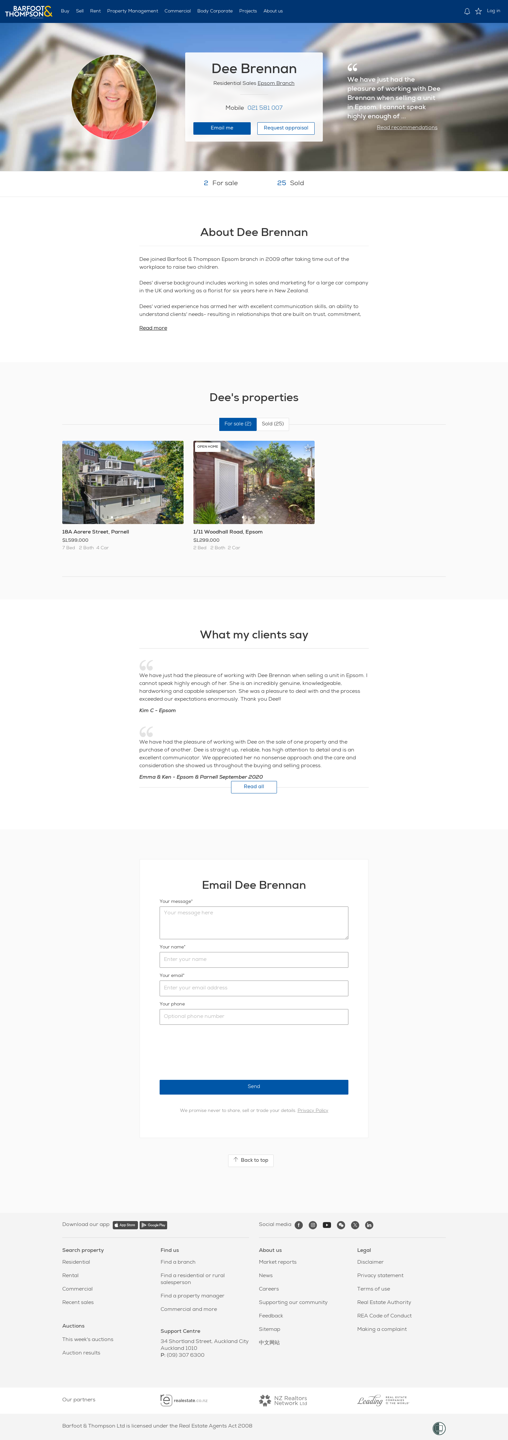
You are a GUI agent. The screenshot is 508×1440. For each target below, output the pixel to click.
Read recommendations (407, 128)
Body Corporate (215, 11)
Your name (172, 947)
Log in (493, 11)
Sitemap (269, 1330)
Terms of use (373, 1289)
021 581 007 (265, 108)
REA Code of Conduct (384, 1316)
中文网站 (269, 1343)
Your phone (172, 1004)
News (266, 1276)
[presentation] (209, 1052)
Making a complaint (382, 1330)
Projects (248, 11)
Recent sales (78, 1303)
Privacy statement (380, 1276)
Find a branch (178, 1262)
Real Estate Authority (384, 1303)
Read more (153, 328)
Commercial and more (189, 1310)
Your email (171, 976)
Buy (65, 11)
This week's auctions (87, 1340)
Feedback (271, 1316)
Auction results (81, 1353)
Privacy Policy (313, 1111)
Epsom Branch (276, 84)
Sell (80, 11)
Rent (95, 11)
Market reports (278, 1262)
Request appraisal (286, 128)
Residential (76, 1262)
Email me (222, 128)
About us (273, 11)
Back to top (250, 1160)
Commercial (178, 11)
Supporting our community (293, 1303)
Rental (70, 1276)
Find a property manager (193, 1296)
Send (254, 1086)
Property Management (132, 11)
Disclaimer (370, 1262)
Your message (175, 902)
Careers (269, 1289)
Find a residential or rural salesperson (193, 1280)
